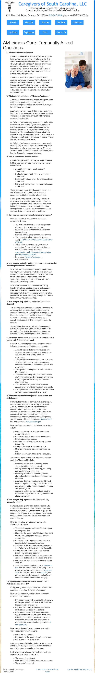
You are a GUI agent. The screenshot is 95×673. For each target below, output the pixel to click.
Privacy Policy (41, 669)
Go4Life (43, 573)
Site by (70, 669)
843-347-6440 (55, 15)
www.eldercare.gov (33, 422)
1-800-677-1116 (45, 419)
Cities (47, 672)
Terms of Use (53, 669)
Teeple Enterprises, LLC (83, 669)
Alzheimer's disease (32, 257)
